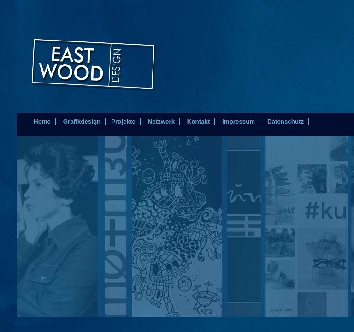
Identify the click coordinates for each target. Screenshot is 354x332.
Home (42, 121)
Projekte (123, 121)
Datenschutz (285, 121)
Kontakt (198, 121)
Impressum (238, 121)
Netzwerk (161, 121)
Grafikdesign (81, 121)
